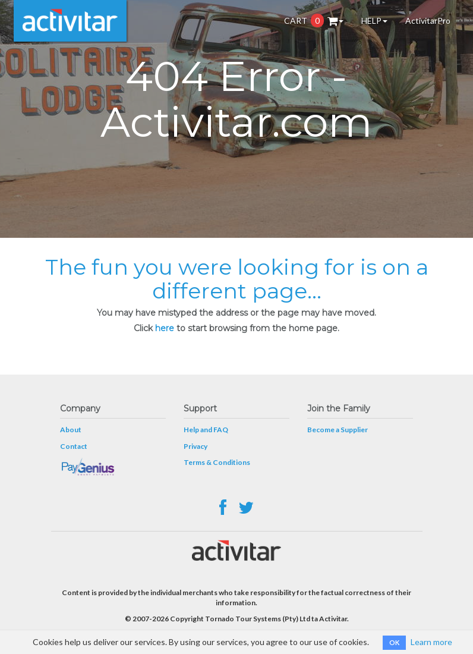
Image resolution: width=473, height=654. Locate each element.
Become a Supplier (337, 429)
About (70, 429)
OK (394, 642)
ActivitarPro (427, 20)
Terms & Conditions (217, 462)
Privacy (195, 446)
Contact (73, 446)
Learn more (431, 642)
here (164, 328)
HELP (374, 20)
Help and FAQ (206, 429)
